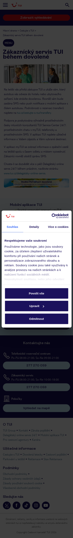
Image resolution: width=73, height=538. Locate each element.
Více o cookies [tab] (58, 226)
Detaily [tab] (34, 226)
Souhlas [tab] (12, 226)
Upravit (36, 306)
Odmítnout (36, 318)
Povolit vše (36, 293)
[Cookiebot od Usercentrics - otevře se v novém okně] (52, 216)
